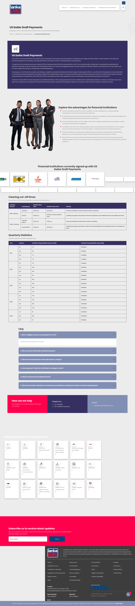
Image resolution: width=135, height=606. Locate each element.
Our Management (74, 569)
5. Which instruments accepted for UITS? (35, 377)
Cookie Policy (117, 573)
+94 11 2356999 (73, 596)
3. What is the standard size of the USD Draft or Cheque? (41, 359)
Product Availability (97, 576)
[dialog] (67, 603)
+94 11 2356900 (51, 596)
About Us (64, 7)
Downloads (94, 566)
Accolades (72, 576)
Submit (57, 539)
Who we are (73, 562)
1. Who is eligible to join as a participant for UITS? (38, 335)
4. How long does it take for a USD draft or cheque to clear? (41, 368)
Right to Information (97, 573)
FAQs (93, 569)
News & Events (51, 576)
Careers (116, 562)
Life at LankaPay (74, 573)
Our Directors (73, 566)
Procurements (95, 562)
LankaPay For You (75, 7)
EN (124, 3)
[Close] (133, 603)
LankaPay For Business (89, 7)
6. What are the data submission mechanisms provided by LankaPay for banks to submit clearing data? (59, 385)
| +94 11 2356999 (57, 404)
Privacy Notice (117, 569)
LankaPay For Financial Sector (107, 7)
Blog (49, 580)
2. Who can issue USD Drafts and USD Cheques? (37, 351)
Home (11, 34)
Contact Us (116, 566)
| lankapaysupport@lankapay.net (102, 405)
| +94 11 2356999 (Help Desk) (61, 406)
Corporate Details (74, 580)
